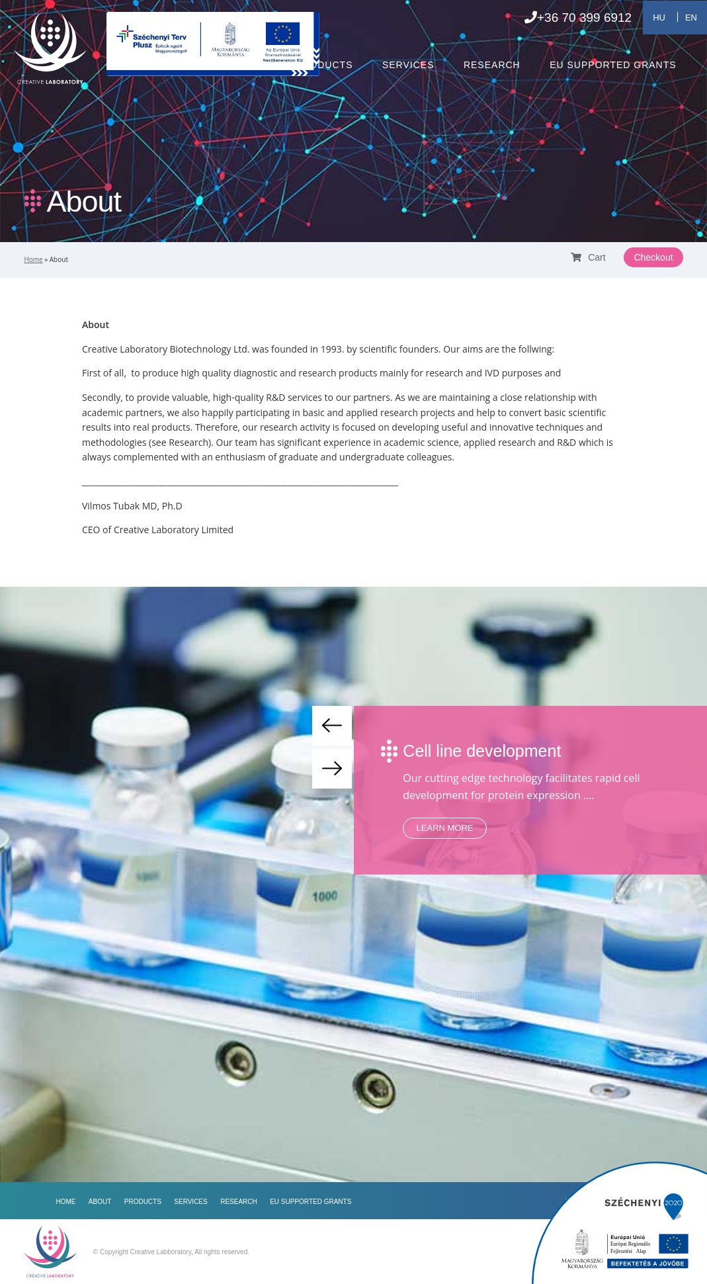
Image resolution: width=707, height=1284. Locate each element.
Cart (588, 257)
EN (691, 17)
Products (324, 65)
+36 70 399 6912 (578, 17)
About (248, 65)
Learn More (445, 828)
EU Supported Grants (613, 65)
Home (186, 65)
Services (408, 65)
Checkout (653, 257)
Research (492, 65)
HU (659, 17)
